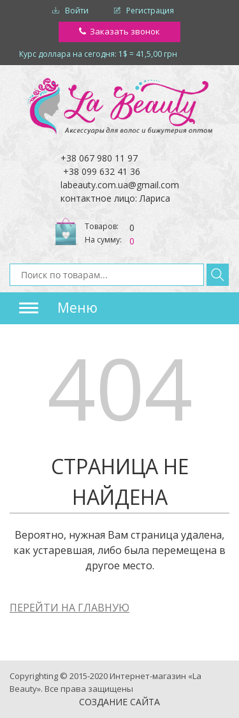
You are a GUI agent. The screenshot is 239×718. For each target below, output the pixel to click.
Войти (77, 10)
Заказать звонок (125, 31)
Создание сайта (119, 702)
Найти (217, 275)
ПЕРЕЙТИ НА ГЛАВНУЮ (69, 608)
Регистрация (150, 10)
